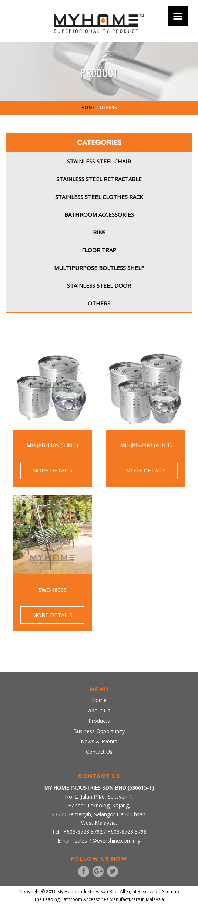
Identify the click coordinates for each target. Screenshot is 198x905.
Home (99, 700)
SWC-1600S (52, 589)
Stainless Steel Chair (99, 161)
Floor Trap (99, 250)
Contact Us (99, 751)
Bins (99, 232)
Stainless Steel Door (99, 285)
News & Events (99, 741)
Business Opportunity (99, 731)
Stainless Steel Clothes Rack (99, 196)
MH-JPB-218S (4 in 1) (146, 445)
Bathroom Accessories (99, 214)
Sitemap (170, 891)
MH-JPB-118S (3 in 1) (52, 445)
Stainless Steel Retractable (99, 179)
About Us (99, 710)
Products (99, 720)
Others (99, 303)
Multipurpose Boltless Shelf (99, 267)
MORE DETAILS (52, 470)
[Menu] (178, 16)
